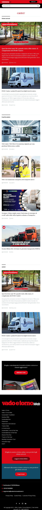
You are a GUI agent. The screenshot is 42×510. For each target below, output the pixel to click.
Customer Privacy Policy (29, 495)
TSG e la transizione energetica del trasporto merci (18, 179)
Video (12, 252)
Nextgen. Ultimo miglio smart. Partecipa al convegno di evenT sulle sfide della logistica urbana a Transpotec (19, 214)
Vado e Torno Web (7, 412)
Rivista (12, 62)
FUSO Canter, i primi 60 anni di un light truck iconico (19, 91)
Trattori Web (5, 426)
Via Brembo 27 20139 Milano (11, 485)
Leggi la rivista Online (21, 459)
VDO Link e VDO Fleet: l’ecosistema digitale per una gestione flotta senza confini (18, 145)
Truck (15, 62)
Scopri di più (21, 474)
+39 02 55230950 (7, 488)
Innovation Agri (6, 441)
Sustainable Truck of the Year (10, 430)
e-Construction (6, 428)
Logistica (12, 149)
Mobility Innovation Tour (9, 439)
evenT (3, 444)
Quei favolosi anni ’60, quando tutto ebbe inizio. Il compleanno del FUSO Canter (20, 49)
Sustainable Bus (6, 419)
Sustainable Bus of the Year (9, 432)
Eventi (12, 218)
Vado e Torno (5, 410)
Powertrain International (8, 424)
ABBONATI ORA (21, 372)
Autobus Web (5, 417)
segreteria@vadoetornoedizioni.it (12, 491)
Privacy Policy (9, 495)
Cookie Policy (17, 495)
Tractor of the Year (7, 437)
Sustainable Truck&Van (8, 415)
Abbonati (33, 1)
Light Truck (13, 105)
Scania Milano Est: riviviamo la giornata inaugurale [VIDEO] (21, 249)
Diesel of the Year (6, 435)
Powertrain (5, 421)
